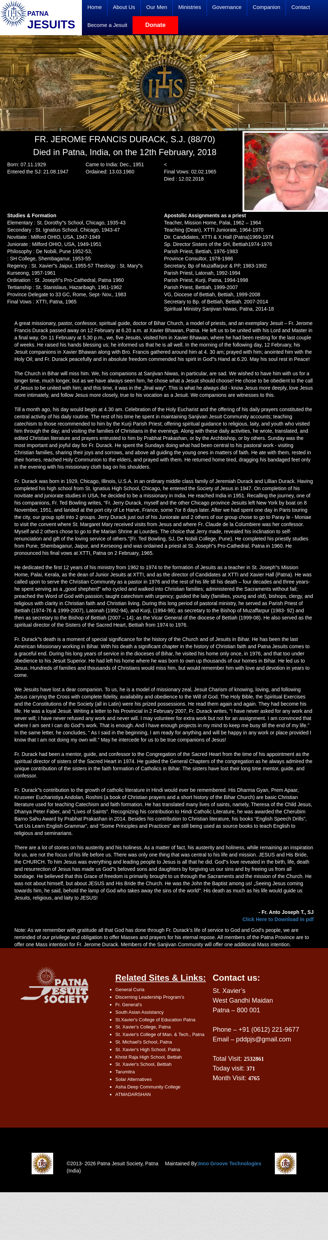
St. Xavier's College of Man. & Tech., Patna (159, 1034)
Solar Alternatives (133, 1079)
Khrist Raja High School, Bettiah (148, 1057)
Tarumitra (125, 1071)
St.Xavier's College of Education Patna (155, 1019)
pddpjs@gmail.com (263, 1039)
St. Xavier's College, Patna (143, 1027)
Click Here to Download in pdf (278, 919)
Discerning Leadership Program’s (149, 997)
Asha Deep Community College (147, 1087)
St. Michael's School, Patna (143, 1042)
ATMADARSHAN (133, 1094)
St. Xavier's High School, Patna (147, 1049)
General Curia (129, 989)
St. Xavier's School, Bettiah (143, 1064)
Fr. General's (128, 1004)
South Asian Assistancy (139, 1012)
